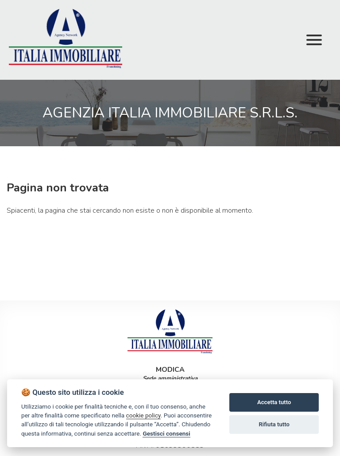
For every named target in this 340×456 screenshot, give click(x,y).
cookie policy (143, 415)
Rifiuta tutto (274, 424)
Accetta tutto (274, 402)
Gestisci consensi (166, 433)
